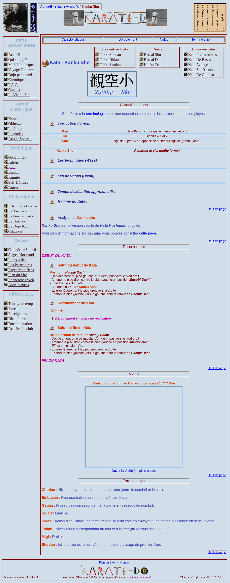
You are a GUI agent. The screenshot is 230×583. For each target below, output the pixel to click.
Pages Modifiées (21, 270)
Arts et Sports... (20, 139)
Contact (14, 90)
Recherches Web (21, 280)
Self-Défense (18, 182)
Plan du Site (17, 275)
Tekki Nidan (109, 59)
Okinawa (15, 124)
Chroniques (17, 80)
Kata (11, 167)
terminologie (96, 114)
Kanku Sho (90, 6)
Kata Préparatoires (202, 54)
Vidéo (164, 39)
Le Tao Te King (20, 211)
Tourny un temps (21, 303)
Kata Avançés (198, 65)
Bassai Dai (152, 59)
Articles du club (20, 329)
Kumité (14, 177)
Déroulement (128, 39)
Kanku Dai (152, 65)
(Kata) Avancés (67, 6)
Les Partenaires (20, 265)
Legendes (15, 134)
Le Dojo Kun (18, 226)
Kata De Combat (201, 75)
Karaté (13, 119)
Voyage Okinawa (21, 70)
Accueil (46, 6)
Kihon (13, 162)
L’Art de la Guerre (22, 206)
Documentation (20, 324)
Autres (13, 187)
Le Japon (15, 129)
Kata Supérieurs (200, 70)
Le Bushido (17, 221)
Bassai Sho (152, 54)
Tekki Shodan (110, 54)
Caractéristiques (73, 39)
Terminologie (200, 39)
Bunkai (13, 172)
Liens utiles (17, 260)
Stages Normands (21, 255)
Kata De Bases (199, 59)
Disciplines (17, 319)
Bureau (13, 308)
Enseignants (17, 313)
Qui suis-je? (17, 59)
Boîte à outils (18, 285)
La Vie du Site (19, 95)
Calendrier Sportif (22, 250)
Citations (15, 231)
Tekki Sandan (110, 65)
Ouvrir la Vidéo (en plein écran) (133, 470)
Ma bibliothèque (21, 65)
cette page (147, 233)
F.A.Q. (13, 85)
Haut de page (217, 209)
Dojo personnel (20, 75)
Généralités (17, 157)
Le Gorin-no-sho (21, 216)
